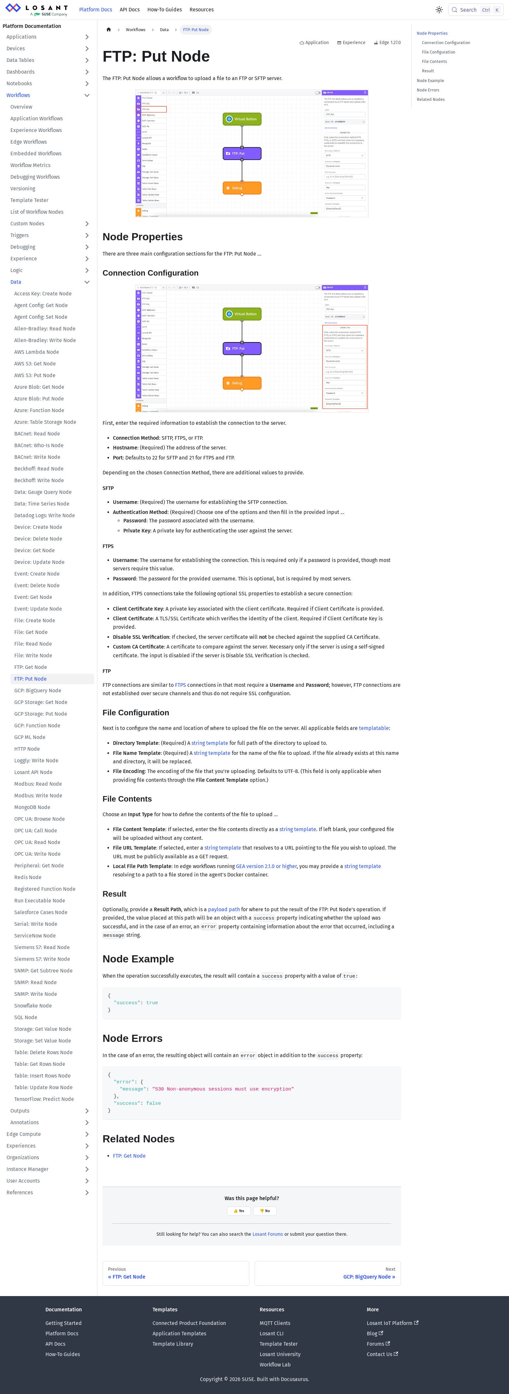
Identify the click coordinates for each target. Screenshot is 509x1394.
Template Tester (279, 1344)
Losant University (280, 1354)
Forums (378, 1344)
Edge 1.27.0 (387, 43)
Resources (202, 9)
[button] (48, 37)
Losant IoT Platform (392, 1323)
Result (428, 70)
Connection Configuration (446, 42)
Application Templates (179, 1333)
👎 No (265, 1211)
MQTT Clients (275, 1323)
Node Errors (428, 90)
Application (314, 43)
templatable (374, 728)
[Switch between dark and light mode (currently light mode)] (439, 10)
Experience (351, 43)
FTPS (180, 685)
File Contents (434, 61)
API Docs (130, 9)
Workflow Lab (275, 1365)
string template (210, 743)
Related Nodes (431, 99)
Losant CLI (272, 1333)
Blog (375, 1333)
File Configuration (438, 52)
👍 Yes (238, 1211)
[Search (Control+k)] (476, 10)
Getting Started (63, 1323)
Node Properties (432, 33)
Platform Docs (95, 9)
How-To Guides (164, 9)
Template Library (173, 1344)
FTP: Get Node (129, 1156)
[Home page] (109, 30)
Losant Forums (268, 1234)
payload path (224, 909)
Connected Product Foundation (189, 1323)
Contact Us (382, 1354)
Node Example (430, 80)
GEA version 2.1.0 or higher (266, 866)
